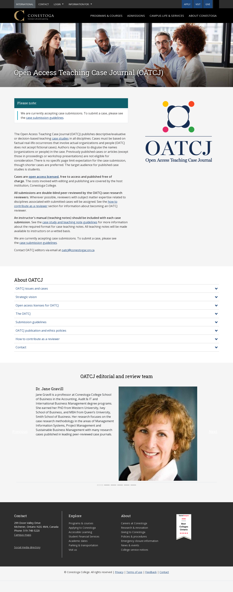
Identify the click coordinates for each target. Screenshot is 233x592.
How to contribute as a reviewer (38, 339)
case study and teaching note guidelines (69, 222)
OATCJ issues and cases (32, 288)
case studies (60, 138)
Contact (21, 347)
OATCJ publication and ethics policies (41, 331)
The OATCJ (23, 314)
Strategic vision (26, 297)
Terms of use (134, 572)
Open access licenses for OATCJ (37, 305)
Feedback (151, 572)
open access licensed (44, 177)
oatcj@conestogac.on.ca (78, 250)
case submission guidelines (45, 118)
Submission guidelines (31, 322)
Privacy (119, 572)
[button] (216, 4)
